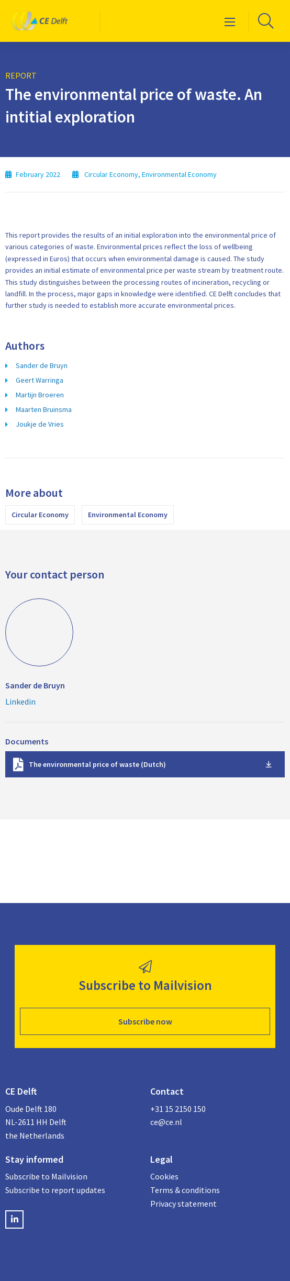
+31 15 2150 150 (178, 1109)
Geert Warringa (39, 380)
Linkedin (20, 701)
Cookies (164, 1176)
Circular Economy (40, 514)
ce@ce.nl (166, 1122)
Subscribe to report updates (55, 1190)
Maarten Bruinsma (44, 409)
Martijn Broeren (40, 394)
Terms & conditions (185, 1190)
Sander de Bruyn (42, 365)
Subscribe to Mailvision (46, 1176)
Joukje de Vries (40, 424)
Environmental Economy (128, 514)
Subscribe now (145, 1021)
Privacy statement (183, 1203)
